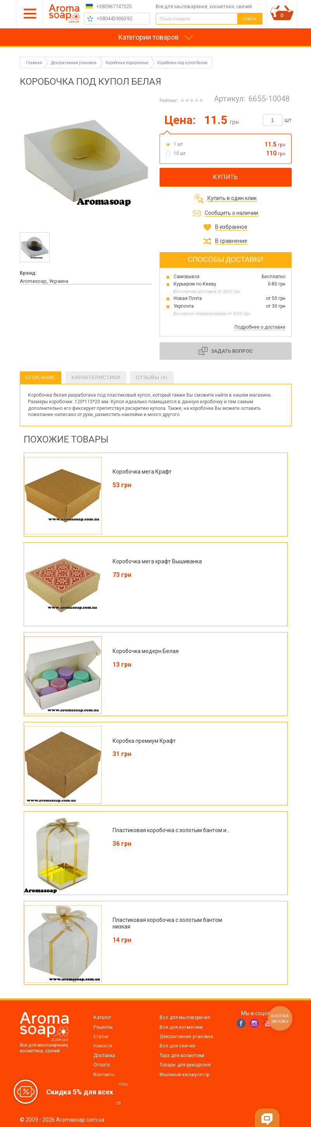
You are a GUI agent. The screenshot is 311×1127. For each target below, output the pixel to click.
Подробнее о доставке (260, 327)
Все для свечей (177, 1046)
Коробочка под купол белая (182, 63)
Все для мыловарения (185, 1017)
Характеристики (95, 377)
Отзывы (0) (152, 377)
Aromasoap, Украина (44, 281)
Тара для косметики (182, 1055)
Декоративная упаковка (186, 1036)
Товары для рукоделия (185, 1065)
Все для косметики (181, 1027)
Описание (41, 377)
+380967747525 (114, 6)
